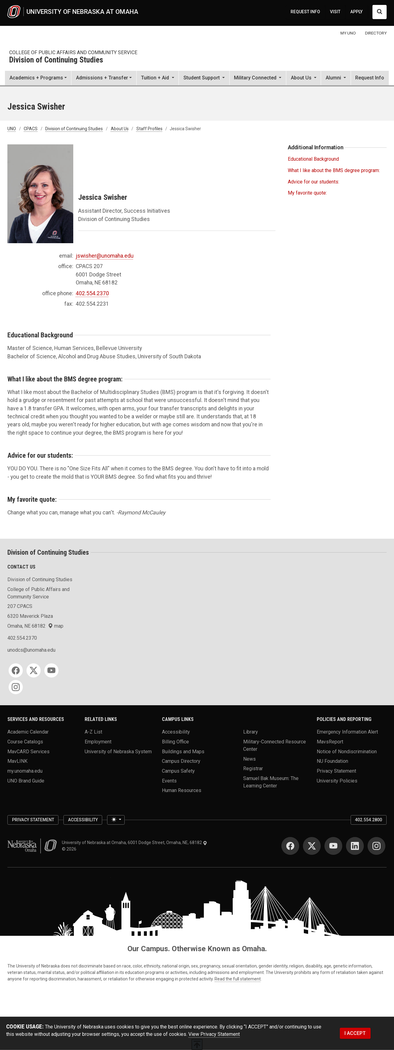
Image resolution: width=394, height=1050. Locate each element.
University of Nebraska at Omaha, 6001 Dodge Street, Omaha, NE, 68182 (134, 842)
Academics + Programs (36, 78)
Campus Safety (178, 771)
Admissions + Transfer (102, 78)
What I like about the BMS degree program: (334, 170)
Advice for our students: (313, 182)
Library (250, 732)
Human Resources (181, 790)
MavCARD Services (28, 751)
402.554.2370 (92, 293)
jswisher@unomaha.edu (105, 256)
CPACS (31, 128)
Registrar (253, 768)
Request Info (369, 78)
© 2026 (70, 849)
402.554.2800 (368, 819)
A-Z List (93, 732)
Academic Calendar (28, 732)
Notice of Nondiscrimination (347, 751)
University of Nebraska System (118, 751)
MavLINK (17, 761)
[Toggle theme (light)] (115, 820)
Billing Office (175, 742)
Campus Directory (181, 761)
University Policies (337, 780)
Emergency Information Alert (347, 732)
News (249, 759)
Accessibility (176, 732)
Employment (98, 742)
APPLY (356, 11)
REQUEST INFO (305, 11)
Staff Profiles (149, 128)
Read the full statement (238, 978)
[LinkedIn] (355, 846)
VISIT (335, 11)
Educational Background (313, 159)
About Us (120, 128)
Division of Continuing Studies (56, 60)
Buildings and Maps (183, 751)
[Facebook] (16, 670)
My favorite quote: (307, 193)
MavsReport (330, 742)
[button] (158, 78)
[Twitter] (33, 670)
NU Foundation (332, 761)
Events (169, 780)
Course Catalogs (25, 742)
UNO (11, 128)
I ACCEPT (355, 1033)
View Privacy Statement (214, 1034)
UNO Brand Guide (25, 780)
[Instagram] (16, 687)
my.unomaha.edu (24, 771)
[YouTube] (51, 670)
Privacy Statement (336, 771)
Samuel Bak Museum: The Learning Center (271, 782)
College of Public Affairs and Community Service (73, 52)
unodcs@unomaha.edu (31, 650)
